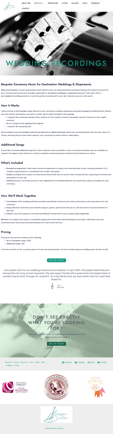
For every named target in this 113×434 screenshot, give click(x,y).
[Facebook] (72, 362)
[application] (43, 3)
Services (39, 3)
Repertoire (52, 3)
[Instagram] (85, 362)
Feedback (94, 3)
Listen (64, 3)
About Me (26, 3)
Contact (26, 8)
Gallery (74, 3)
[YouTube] (84, 366)
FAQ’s (83, 3)
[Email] (97, 362)
